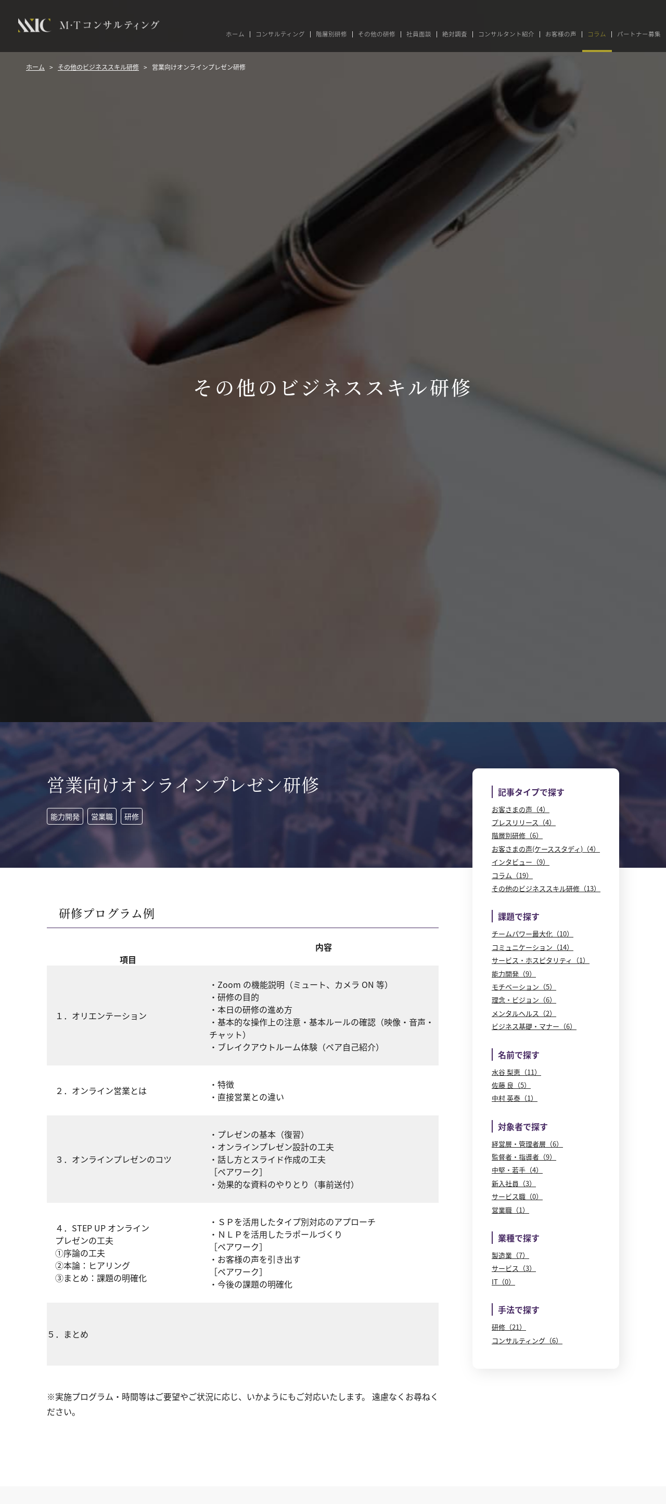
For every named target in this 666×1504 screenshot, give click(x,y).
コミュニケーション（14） (532, 947)
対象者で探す (523, 1126)
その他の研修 (376, 34)
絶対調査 (454, 34)
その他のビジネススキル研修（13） (546, 888)
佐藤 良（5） (511, 1085)
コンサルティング (280, 34)
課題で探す (519, 916)
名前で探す (519, 1054)
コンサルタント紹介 (506, 34)
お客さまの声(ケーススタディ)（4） (546, 849)
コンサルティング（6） (527, 1340)
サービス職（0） (517, 1196)
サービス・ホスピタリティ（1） (541, 960)
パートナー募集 (639, 34)
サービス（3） (514, 1268)
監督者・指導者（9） (524, 1157)
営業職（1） (510, 1210)
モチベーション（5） (524, 987)
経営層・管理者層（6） (527, 1144)
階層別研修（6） (517, 835)
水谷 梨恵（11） (516, 1072)
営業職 (102, 816)
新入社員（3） (514, 1183)
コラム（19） (512, 875)
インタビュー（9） (520, 862)
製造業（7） (510, 1255)
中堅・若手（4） (517, 1170)
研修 (131, 816)
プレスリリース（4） (524, 822)
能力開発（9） (514, 974)
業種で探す (519, 1237)
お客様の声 (561, 34)
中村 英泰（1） (514, 1098)
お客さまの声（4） (520, 809)
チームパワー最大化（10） (532, 934)
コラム (596, 34)
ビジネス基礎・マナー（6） (534, 1026)
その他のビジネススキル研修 (98, 66)
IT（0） (503, 1282)
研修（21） (509, 1327)
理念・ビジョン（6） (524, 1000)
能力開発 (65, 816)
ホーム (235, 34)
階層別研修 (331, 34)
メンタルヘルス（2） (524, 1013)
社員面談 (418, 34)
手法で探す (519, 1309)
